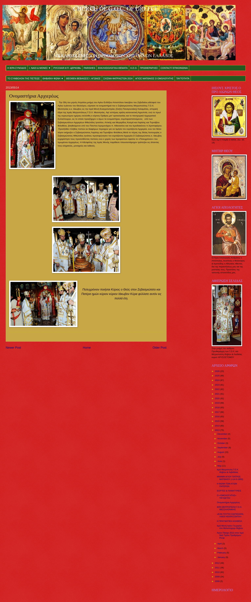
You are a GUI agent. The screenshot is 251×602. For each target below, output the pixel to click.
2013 (217, 430)
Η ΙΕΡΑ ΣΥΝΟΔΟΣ (16, 68)
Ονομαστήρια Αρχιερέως (228, 502)
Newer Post (13, 347)
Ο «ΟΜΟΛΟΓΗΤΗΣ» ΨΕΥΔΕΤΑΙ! (226, 496)
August (221, 452)
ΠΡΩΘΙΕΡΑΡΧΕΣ (149, 68)
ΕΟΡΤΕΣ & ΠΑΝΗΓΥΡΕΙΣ (229, 491)
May (219, 466)
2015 (217, 421)
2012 (217, 563)
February (221, 552)
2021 (217, 394)
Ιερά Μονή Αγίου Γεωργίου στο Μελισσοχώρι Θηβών (230, 526)
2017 (217, 412)
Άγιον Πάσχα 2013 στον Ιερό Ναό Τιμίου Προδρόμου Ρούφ (230, 535)
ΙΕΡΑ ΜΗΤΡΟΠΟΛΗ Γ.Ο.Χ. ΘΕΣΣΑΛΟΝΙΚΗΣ (229, 508)
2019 (217, 403)
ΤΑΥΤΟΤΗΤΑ (182, 78)
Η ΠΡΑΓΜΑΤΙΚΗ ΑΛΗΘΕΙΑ (229, 521)
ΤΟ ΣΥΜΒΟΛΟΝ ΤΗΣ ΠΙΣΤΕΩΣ (23, 78)
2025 (217, 375)
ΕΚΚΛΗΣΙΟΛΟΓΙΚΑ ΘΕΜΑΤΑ (113, 68)
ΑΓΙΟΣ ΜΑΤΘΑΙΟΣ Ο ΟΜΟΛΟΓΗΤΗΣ (154, 78)
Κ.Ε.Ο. (133, 68)
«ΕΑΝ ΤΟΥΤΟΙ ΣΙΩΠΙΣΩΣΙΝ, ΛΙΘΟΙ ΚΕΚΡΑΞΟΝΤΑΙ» (230, 515)
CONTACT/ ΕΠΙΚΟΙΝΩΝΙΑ (174, 68)
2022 (217, 389)
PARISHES (89, 68)
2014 (217, 425)
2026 (217, 371)
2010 (217, 572)
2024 (217, 380)
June (220, 461)
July (219, 457)
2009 (217, 576)
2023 (217, 385)
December (222, 434)
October (221, 443)
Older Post (160, 347)
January (221, 557)
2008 (217, 581)
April (219, 543)
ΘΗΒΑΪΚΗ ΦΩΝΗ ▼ (52, 78)
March (220, 548)
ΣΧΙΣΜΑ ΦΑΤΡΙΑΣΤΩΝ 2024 (117, 78)
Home (87, 347)
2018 (217, 407)
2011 (217, 567)
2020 (217, 398)
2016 (217, 416)
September (222, 447)
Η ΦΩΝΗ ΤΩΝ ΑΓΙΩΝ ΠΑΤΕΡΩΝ (227, 484)
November (222, 438)
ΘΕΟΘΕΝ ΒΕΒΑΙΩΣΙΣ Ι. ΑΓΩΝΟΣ (83, 78)
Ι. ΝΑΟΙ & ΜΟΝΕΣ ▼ (40, 68)
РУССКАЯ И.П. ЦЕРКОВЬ (67, 68)
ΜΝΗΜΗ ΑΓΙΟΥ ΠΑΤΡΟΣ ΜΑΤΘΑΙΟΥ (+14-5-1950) (230, 477)
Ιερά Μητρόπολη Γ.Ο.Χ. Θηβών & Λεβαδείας (228, 470)
